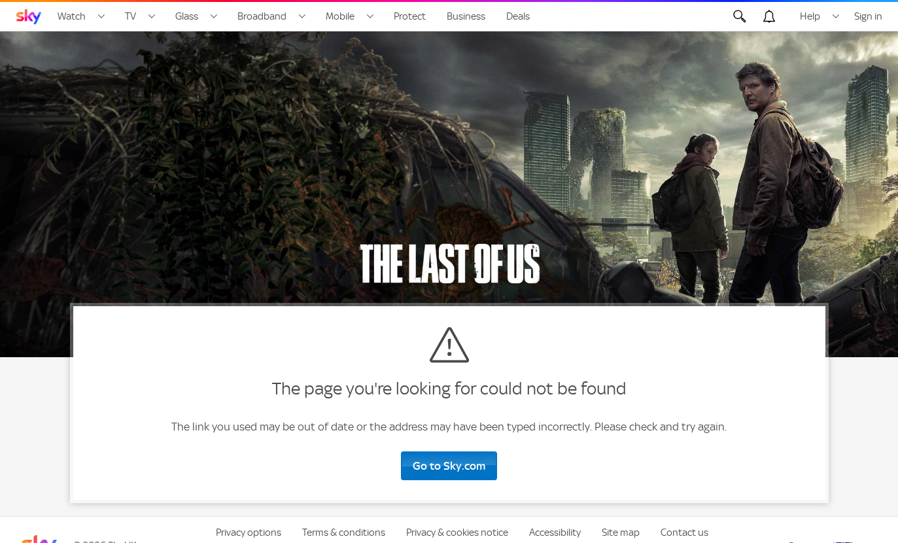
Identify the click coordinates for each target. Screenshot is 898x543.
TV (130, 16)
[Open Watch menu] (101, 16)
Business (466, 16)
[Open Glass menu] (213, 16)
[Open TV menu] (151, 16)
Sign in (868, 16)
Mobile (340, 16)
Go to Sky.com (449, 465)
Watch (72, 16)
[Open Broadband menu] (302, 16)
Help (810, 16)
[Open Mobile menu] (370, 16)
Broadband (261, 16)
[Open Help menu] (835, 16)
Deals (518, 16)
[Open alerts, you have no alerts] (769, 16)
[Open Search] (739, 16)
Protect (410, 16)
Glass (186, 16)
